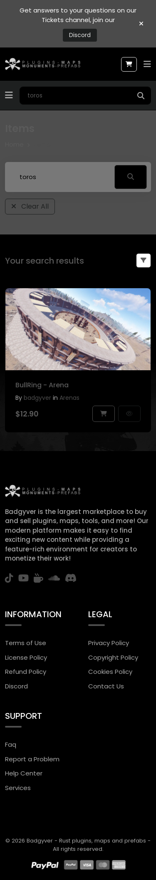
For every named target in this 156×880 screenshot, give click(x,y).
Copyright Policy (113, 657)
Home (14, 144)
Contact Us (106, 686)
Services (18, 787)
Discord (80, 35)
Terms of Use (25, 642)
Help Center (23, 773)
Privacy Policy (108, 642)
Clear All (30, 206)
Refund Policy (25, 671)
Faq (10, 744)
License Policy (26, 657)
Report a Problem (32, 759)
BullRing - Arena (42, 385)
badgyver (37, 398)
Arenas (69, 398)
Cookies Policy (110, 671)
